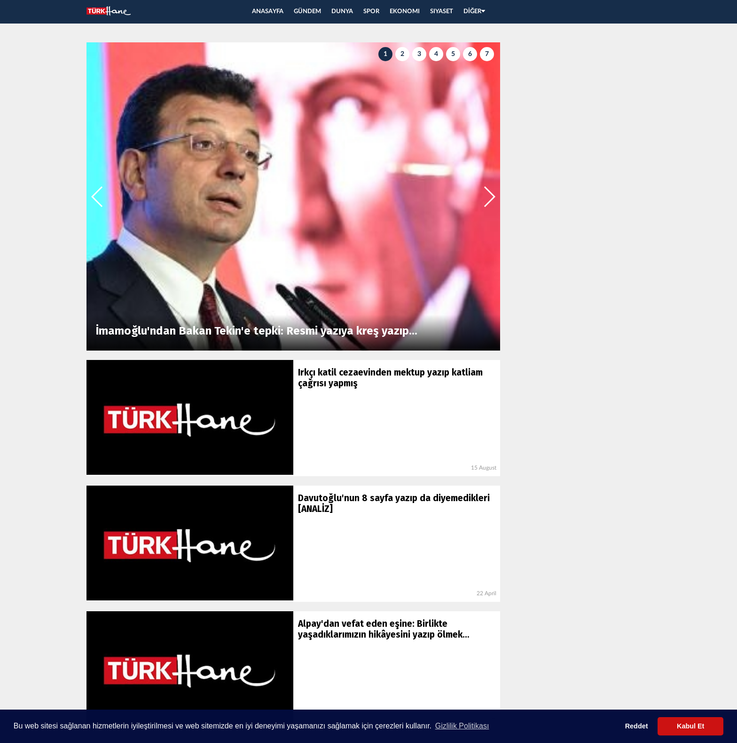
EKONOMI (405, 11)
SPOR (371, 11)
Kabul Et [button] (690, 726)
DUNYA (342, 11)
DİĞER (474, 11)
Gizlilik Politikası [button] (462, 726)
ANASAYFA (267, 11)
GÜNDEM (307, 11)
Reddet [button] (636, 726)
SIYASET (441, 11)
